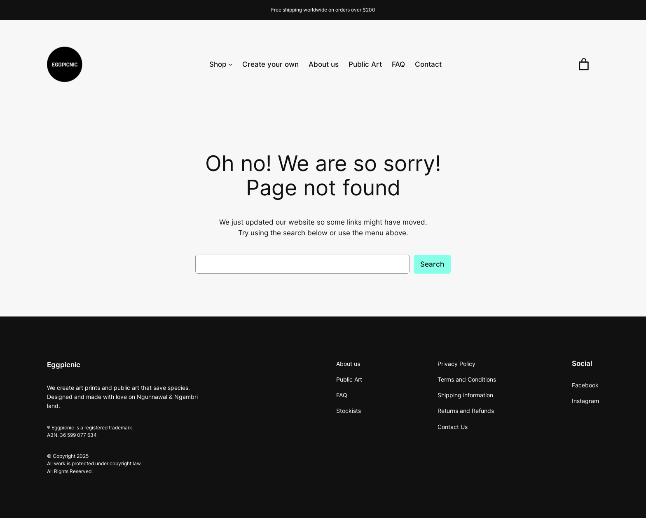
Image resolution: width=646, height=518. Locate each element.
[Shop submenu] (230, 64)
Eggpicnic (63, 365)
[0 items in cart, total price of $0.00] (584, 64)
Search (432, 264)
